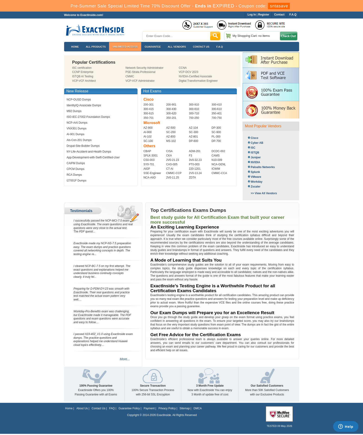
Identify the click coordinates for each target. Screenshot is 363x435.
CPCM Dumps (75, 169)
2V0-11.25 (172, 177)
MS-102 (171, 141)
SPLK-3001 (151, 155)
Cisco (254, 138)
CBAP (147, 151)
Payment (149, 408)
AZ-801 (193, 136)
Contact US (201, 46)
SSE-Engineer (152, 173)
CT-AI (169, 168)
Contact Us (98, 408)
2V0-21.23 (172, 160)
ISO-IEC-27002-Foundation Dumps (88, 117)
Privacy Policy (167, 408)
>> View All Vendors (264, 193)
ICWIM (216, 168)
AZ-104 (193, 127)
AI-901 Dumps (75, 134)
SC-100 (148, 141)
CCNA (183, 67)
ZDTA (192, 177)
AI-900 (148, 132)
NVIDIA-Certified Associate (195, 76)
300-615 (149, 113)
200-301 (149, 104)
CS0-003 (149, 160)
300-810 (194, 109)
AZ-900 (148, 127)
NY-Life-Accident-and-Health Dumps (89, 151)
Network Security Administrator (144, 67)
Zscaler (255, 186)
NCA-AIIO (150, 177)
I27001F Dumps (76, 180)
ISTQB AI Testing (82, 76)
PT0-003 (194, 164)
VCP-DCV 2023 (188, 72)
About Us (82, 408)
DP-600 (193, 141)
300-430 (171, 109)
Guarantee (153, 46)
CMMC (129, 76)
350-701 (149, 117)
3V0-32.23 (195, 160)
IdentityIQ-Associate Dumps (84, 105)
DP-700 (216, 141)
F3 (190, 155)
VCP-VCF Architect (84, 80)
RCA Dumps (74, 174)
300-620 (171, 113)
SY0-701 (149, 164)
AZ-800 (170, 136)
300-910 (194, 104)
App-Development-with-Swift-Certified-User (93, 157)
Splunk (255, 172)
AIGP (147, 168)
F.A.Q (219, 46)
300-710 (194, 113)
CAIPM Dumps (76, 163)
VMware (256, 176)
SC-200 (171, 132)
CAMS (216, 155)
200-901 (171, 104)
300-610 (217, 109)
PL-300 (216, 136)
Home (75, 46)
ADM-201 (195, 151)
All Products (96, 46)
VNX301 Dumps (77, 128)
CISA (169, 151)
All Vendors (177, 46)
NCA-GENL (219, 164)
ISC (253, 147)
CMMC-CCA (219, 173)
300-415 (149, 109)
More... (125, 359)
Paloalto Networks (263, 167)
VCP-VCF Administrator (140, 80)
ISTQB (255, 152)
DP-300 (216, 127)
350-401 (217, 113)
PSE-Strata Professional (140, 72)
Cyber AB (257, 142)
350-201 (171, 117)
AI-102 (148, 136)
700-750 (217, 117)
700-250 (194, 117)
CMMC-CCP (174, 173)
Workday (256, 181)
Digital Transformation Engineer (198, 80)
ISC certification (82, 67)
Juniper (256, 157)
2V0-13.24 (195, 173)
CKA (169, 155)
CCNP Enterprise (83, 72)
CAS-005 (172, 164)
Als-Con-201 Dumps (79, 140)
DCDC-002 (218, 151)
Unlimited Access (125, 46)
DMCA (198, 408)
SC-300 (193, 132)
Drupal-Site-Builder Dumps (83, 145)
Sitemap (185, 408)
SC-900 (216, 132)
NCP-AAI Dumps (77, 122)
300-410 (217, 104)
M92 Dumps (74, 111)
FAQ (112, 408)
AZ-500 (170, 127)
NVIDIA (255, 162)
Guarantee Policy (129, 408)
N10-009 (217, 160)
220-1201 (195, 168)
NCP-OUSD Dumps (79, 99)
